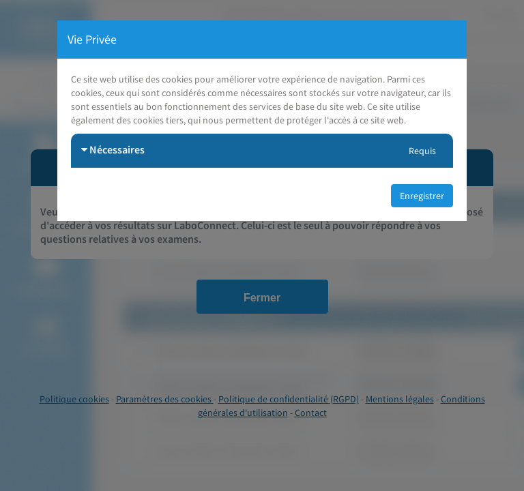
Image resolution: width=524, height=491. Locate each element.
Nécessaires (113, 149)
